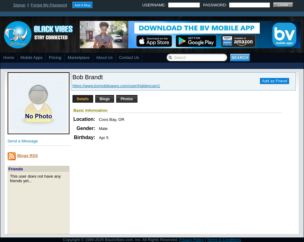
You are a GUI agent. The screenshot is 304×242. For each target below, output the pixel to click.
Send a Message (23, 141)
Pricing (55, 57)
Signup (19, 5)
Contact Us (129, 57)
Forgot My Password (49, 5)
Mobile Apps (32, 57)
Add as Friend (274, 81)
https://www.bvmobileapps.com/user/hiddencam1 (116, 86)
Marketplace (79, 57)
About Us (104, 57)
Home (8, 57)
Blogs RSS (27, 155)
